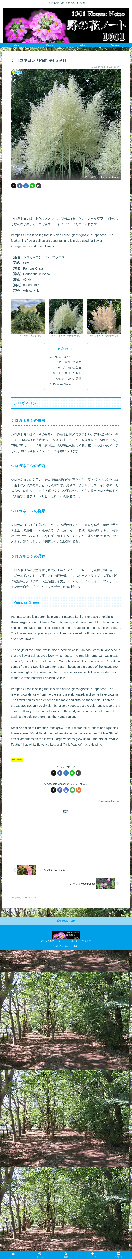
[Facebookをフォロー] (59, 790)
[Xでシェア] (13, 185)
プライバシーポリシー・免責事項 (74, 942)
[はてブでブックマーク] (26, 185)
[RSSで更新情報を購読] (78, 790)
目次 (61, 348)
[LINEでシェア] (32, 185)
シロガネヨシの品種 (68, 378)
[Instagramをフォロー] (66, 790)
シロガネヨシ (61, 356)
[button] (38, 185)
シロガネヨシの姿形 (68, 373)
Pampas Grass (62, 384)
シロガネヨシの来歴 (68, 362)
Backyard (17, 760)
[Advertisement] (66, 202)
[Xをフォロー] (53, 790)
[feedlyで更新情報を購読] (72, 790)
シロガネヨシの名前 (68, 367)
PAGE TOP (66, 921)
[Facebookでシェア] (20, 185)
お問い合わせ (47, 942)
